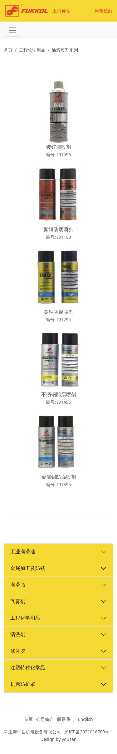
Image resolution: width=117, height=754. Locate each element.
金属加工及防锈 (27, 568)
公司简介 (45, 719)
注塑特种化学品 (27, 667)
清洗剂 (17, 634)
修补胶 (17, 650)
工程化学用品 (25, 617)
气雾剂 (17, 601)
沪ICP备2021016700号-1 (88, 732)
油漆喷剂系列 (65, 50)
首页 (8, 50)
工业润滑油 (22, 551)
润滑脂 (17, 584)
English (85, 719)
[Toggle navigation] (12, 30)
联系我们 (103, 11)
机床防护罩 (22, 684)
